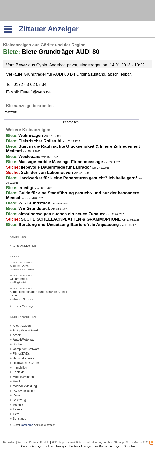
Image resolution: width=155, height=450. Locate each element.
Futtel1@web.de (35, 92)
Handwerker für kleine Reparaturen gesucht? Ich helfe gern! (77, 178)
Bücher (17, 344)
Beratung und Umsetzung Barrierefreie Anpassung (68, 224)
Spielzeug (19, 400)
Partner (33, 442)
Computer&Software (26, 349)
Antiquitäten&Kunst (25, 330)
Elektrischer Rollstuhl (40, 141)
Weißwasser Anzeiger (108, 446)
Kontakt (44, 442)
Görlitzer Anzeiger (31, 446)
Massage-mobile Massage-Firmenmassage (60, 161)
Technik (18, 405)
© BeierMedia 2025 (137, 442)
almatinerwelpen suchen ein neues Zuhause (61, 214)
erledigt (26, 187)
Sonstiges (19, 418)
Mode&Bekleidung (25, 386)
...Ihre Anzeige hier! (24, 245)
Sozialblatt (130, 446)
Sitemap (119, 442)
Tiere (16, 414)
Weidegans (29, 156)
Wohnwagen (30, 135)
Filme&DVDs (21, 353)
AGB (54, 442)
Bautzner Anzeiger (80, 446)
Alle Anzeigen (22, 326)
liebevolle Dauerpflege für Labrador (56, 167)
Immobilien (20, 367)
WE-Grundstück (34, 203)
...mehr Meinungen (24, 306)
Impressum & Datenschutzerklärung (80, 442)
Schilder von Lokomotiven (47, 172)
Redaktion (9, 442)
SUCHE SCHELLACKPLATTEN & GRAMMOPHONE (71, 219)
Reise (17, 395)
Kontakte (19, 372)
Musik (17, 381)
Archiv (108, 442)
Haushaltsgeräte (23, 358)
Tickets (17, 409)
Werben (22, 442)
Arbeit (17, 335)
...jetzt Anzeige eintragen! (34, 425)
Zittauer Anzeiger (56, 446)
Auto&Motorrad (24, 339)
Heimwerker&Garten (26, 363)
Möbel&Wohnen (23, 377)
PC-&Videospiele (24, 391)
